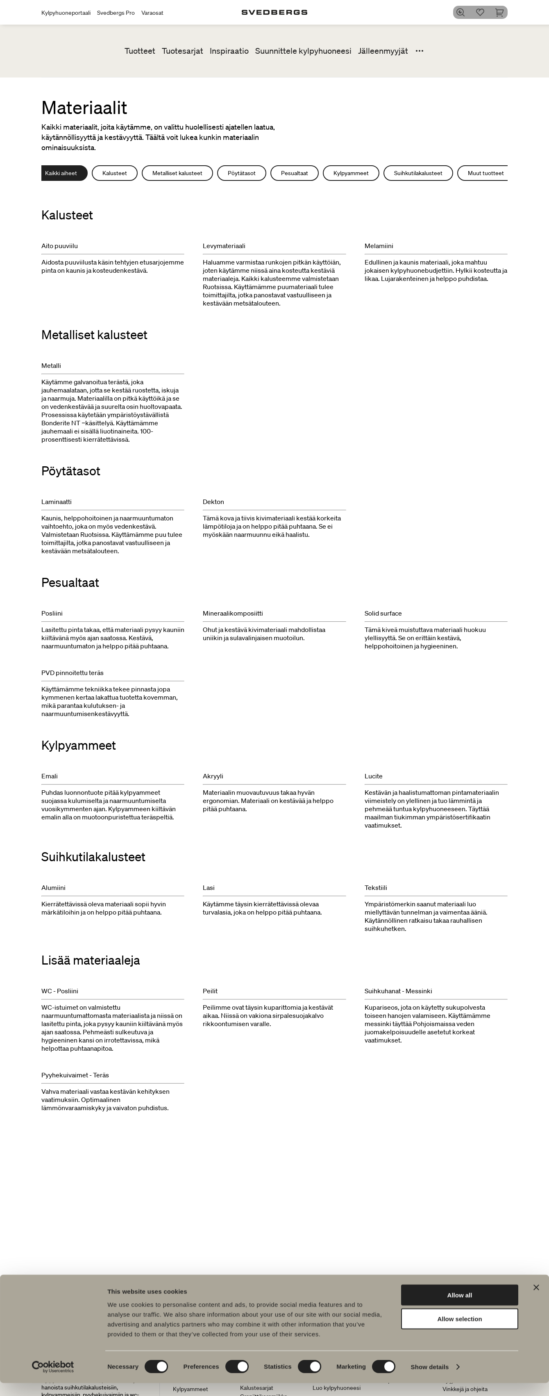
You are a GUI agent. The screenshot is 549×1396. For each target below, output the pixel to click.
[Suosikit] (483, 12)
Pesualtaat (294, 173)
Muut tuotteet (486, 173)
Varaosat (152, 12)
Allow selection (459, 1331)
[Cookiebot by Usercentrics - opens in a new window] (53, 1380)
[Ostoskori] (503, 12)
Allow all (459, 1307)
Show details (430, 1379)
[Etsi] (463, 12)
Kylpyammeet (351, 173)
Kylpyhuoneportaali (66, 12)
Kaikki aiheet (61, 173)
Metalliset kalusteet (177, 173)
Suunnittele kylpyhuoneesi (303, 51)
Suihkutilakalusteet (418, 173)
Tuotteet (140, 51)
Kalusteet (114, 173)
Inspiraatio (229, 51)
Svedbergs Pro (116, 12)
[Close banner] (536, 1300)
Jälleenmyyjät (383, 51)
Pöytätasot (242, 173)
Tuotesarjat (182, 51)
